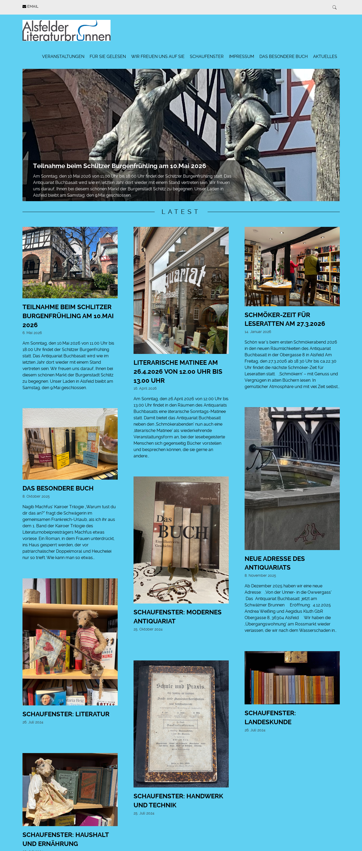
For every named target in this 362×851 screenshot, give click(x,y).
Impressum (241, 56)
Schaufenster (207, 56)
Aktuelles (325, 56)
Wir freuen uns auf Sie (158, 56)
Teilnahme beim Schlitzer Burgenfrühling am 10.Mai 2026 (119, 166)
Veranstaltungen (63, 56)
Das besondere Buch (283, 56)
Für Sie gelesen (108, 56)
